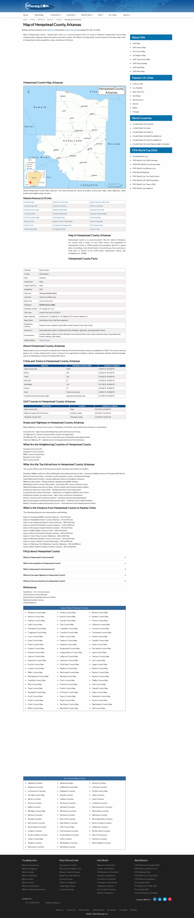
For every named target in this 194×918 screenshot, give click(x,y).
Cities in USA (28, 225)
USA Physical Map (96, 225)
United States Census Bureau (35, 594)
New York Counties (67, 819)
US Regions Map (139, 55)
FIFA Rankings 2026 (142, 872)
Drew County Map (35, 640)
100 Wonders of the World (108, 872)
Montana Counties (67, 815)
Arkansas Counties (35, 787)
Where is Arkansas (96, 206)
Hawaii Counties (66, 795)
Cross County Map (35, 636)
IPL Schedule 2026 (142, 882)
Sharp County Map (67, 700)
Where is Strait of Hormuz (69, 872)
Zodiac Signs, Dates (67, 886)
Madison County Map (68, 668)
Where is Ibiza (27, 879)
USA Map (136, 43)
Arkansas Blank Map (60, 210)
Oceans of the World (105, 868)
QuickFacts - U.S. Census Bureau (36, 592)
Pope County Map (35, 688)
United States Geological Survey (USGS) (39, 597)
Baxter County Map (100, 612)
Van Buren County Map (69, 704)
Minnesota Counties (68, 811)
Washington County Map (102, 704)
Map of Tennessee (99, 835)
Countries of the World (106, 879)
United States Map (30, 229)
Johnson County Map (100, 656)
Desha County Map (99, 636)
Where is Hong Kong (30, 865)
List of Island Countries (106, 889)
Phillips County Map (100, 680)
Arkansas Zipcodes (30, 206)
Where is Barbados (29, 875)
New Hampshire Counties (102, 819)
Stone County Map (99, 700)
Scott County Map (35, 696)
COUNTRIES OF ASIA (142, 128)
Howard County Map (36, 652)
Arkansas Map (29, 202)
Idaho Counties (98, 795)
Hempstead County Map (70, 648)
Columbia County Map (69, 628)
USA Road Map (95, 218)
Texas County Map (35, 839)
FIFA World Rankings (141, 172)
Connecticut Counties (37, 791)
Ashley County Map (68, 612)
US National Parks (59, 229)
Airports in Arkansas (60, 206)
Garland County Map (68, 644)
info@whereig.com (52, 903)
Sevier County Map (35, 700)
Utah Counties (66, 839)
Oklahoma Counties (100, 827)
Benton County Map (36, 616)
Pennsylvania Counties (69, 831)
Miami (135, 108)
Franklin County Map (100, 640)
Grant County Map (99, 644)
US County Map (29, 214)
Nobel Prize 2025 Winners (69, 875)
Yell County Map (98, 708)
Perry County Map (67, 680)
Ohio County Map (67, 827)
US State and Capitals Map (62, 225)
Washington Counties (69, 843)
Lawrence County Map (69, 660)
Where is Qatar (28, 872)
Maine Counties (34, 807)
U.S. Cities (112, 15)
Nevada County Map (68, 676)
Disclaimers (111, 910)
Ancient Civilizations (105, 893)
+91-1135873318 (32, 903)
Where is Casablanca (67, 882)
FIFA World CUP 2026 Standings (146, 180)
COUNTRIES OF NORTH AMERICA (147, 136)
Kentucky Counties (68, 803)
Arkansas (50, 20)
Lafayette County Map (37, 660)
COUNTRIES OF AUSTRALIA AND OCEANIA (151, 144)
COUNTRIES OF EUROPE (143, 124)
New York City (138, 92)
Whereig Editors (49, 30)
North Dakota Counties (37, 827)
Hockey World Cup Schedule (146, 893)
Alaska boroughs (66, 783)
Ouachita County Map (37, 680)
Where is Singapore (30, 868)
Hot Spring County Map (101, 648)
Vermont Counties (99, 839)
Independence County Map (71, 652)
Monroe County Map (100, 672)
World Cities (86, 15)
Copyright (123, 910)
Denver (136, 104)
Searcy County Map (68, 696)
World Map (39, 15)
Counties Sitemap (66, 889)
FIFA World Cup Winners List (144, 168)
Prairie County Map (67, 688)
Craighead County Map (37, 632)
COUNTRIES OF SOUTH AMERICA (147, 140)
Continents (55, 15)
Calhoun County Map (36, 620)
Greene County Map (36, 648)
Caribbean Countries (105, 886)
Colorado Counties (99, 787)
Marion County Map (100, 668)
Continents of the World (107, 882)
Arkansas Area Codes (31, 210)
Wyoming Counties (67, 847)
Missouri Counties (35, 815)
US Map (32, 20)
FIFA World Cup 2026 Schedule (145, 160)
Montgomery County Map (38, 676)
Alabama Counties (35, 783)
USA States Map (139, 47)
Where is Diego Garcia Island (33, 889)
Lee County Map (98, 660)
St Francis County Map (69, 692)
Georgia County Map (36, 795)
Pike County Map (35, 684)
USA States (41, 20)
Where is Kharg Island (106, 865)
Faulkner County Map (68, 640)
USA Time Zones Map (31, 218)
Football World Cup (140, 156)
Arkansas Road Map (60, 214)
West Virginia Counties (101, 843)
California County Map (69, 787)
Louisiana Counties (99, 803)
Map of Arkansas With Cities (99, 202)
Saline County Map (99, 692)
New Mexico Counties (69, 823)
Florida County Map (100, 791)
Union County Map (35, 704)
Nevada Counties (35, 819)
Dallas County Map (67, 636)
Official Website (44, 340)
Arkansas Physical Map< (98, 214)
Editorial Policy (98, 910)
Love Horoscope (66, 879)
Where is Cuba (28, 882)
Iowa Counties (98, 799)
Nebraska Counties (99, 815)
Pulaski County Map (100, 688)
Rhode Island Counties (101, 831)
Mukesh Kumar (70, 30)
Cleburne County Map (101, 624)
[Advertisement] (74, 61)
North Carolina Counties (102, 823)
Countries (70, 15)
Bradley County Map (100, 616)
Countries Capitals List (106, 875)
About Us (60, 910)
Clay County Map (67, 624)
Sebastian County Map (101, 696)
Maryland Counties (67, 807)
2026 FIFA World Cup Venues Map (146, 164)
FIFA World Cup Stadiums (143, 188)
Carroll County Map (67, 620)
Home (25, 15)
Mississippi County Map (69, 672)
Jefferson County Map (69, 656)
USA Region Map (59, 218)
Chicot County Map (100, 620)
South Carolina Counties (38, 835)
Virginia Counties (35, 843)
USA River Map (139, 71)
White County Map (35, 708)
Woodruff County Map (69, 708)
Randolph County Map (37, 692)
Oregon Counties (35, 831)
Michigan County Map (36, 811)
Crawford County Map (69, 632)
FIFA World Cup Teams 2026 (144, 184)
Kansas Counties (35, 803)
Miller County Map (35, 672)
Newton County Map (100, 676)
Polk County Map (99, 684)
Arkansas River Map (97, 210)
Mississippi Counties (100, 811)
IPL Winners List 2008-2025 (146, 886)
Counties (59, 20)
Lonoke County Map (36, 668)
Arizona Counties (99, 783)
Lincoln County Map (36, 664)
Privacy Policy (84, 910)
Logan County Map (99, 664)
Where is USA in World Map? (63, 221)
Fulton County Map (35, 644)
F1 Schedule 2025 (142, 889)
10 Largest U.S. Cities (68, 865)
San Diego (137, 96)
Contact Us (71, 910)
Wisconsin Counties (36, 847)
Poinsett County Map (68, 684)
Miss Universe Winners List (70, 868)
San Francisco (138, 100)
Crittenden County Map (101, 632)
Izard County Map (99, 652)
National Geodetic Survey (33, 600)
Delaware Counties (67, 791)
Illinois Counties (34, 799)
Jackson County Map (36, 656)
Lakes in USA (95, 229)
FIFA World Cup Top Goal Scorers (146, 176)
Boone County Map (67, 616)
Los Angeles (138, 88)
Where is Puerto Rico (30, 886)
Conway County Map (100, 628)
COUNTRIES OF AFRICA (143, 132)
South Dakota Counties (69, 835)
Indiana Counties (67, 799)
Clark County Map (35, 624)
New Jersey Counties (36, 823)
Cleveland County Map (37, 628)
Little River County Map (69, 664)
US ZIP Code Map (96, 221)
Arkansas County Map (60, 202)
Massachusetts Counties (102, 807)
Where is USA (29, 221)
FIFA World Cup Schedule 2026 (147, 865)
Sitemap (133, 910)
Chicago (136, 112)
